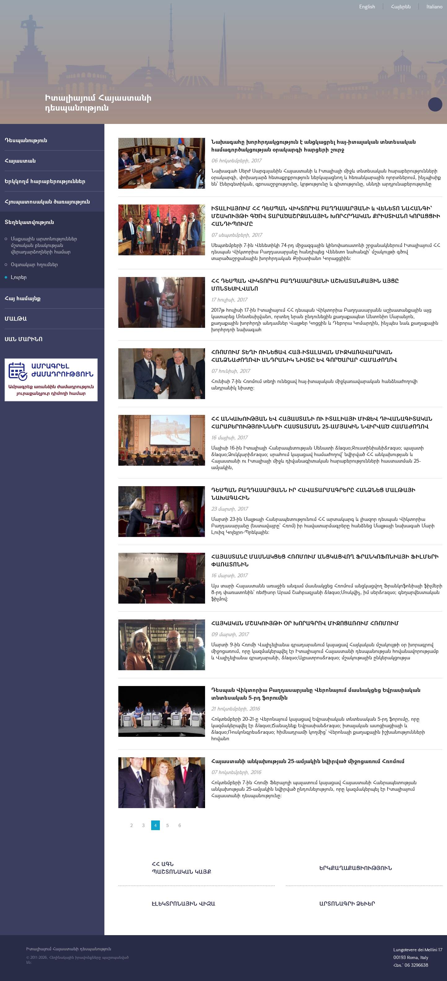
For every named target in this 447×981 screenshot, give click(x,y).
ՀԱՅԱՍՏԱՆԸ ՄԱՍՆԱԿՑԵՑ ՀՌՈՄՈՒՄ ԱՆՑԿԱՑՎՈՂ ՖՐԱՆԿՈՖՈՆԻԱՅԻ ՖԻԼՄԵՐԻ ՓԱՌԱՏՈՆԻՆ (325, 560)
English (367, 6)
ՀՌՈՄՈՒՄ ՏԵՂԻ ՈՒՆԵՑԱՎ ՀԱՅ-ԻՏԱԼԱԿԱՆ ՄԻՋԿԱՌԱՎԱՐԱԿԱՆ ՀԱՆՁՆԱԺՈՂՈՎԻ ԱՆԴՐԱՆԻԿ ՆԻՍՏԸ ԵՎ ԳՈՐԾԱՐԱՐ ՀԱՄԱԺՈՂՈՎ (304, 355)
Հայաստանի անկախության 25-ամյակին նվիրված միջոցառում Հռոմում (308, 761)
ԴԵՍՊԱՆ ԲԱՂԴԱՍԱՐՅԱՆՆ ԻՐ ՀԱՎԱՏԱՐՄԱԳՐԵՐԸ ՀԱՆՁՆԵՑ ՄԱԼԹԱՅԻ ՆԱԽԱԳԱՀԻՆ (313, 493)
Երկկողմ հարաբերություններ (45, 181)
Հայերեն (401, 6)
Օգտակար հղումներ (34, 264)
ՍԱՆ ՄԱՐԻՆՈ (23, 339)
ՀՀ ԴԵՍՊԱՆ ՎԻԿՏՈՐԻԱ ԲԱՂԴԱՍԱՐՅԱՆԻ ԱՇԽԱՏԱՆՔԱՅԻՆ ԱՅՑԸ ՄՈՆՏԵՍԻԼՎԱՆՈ (305, 284)
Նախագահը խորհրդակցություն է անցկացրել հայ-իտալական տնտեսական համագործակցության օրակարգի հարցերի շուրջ (313, 145)
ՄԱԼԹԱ (16, 318)
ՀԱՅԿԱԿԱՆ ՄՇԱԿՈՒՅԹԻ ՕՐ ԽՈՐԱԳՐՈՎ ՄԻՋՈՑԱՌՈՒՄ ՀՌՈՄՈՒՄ (305, 623)
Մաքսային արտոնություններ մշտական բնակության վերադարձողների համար (44, 245)
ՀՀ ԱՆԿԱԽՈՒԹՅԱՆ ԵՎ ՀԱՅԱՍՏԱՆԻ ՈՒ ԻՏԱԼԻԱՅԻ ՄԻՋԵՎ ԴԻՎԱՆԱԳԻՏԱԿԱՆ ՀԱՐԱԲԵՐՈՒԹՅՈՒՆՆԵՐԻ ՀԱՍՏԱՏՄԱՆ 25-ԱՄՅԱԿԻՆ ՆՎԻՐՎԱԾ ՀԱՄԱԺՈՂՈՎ (321, 422)
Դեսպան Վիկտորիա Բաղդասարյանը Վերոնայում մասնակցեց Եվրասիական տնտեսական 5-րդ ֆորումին (315, 693)
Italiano (434, 6)
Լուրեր (19, 277)
